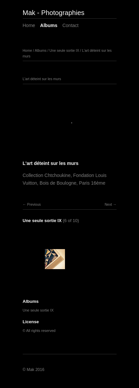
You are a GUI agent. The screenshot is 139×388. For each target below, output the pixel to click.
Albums (48, 25)
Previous (34, 204)
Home (29, 25)
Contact (70, 25)
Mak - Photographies (54, 12)
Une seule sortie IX (64, 50)
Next (108, 204)
